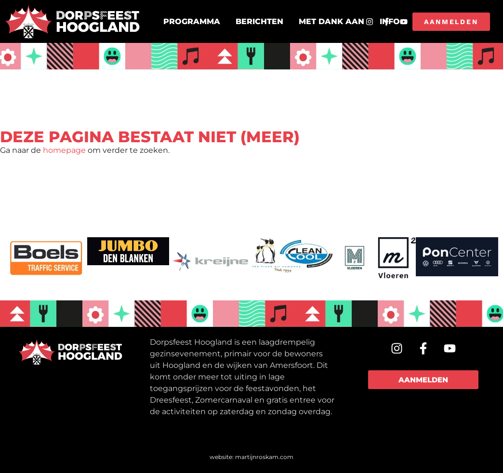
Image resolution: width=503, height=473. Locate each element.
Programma (191, 21)
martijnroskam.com (264, 456)
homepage (64, 150)
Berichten (259, 21)
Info (390, 21)
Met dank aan (331, 21)
